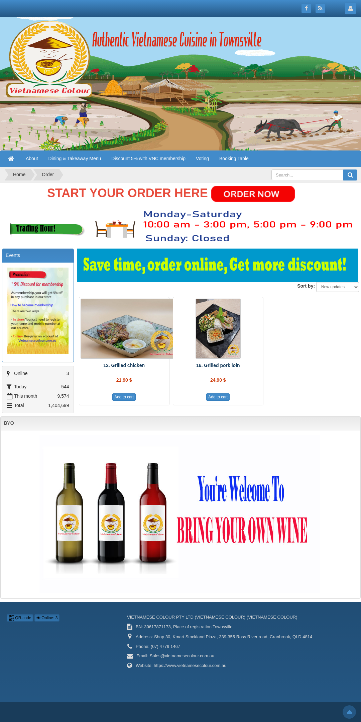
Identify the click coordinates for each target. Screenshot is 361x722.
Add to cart (124, 397)
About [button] (32, 158)
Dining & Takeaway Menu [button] (74, 158)
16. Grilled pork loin (218, 365)
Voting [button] (202, 158)
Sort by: (306, 286)
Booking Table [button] (234, 158)
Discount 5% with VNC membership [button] (148, 158)
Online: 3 (46, 618)
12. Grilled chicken (124, 365)
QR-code (20, 618)
